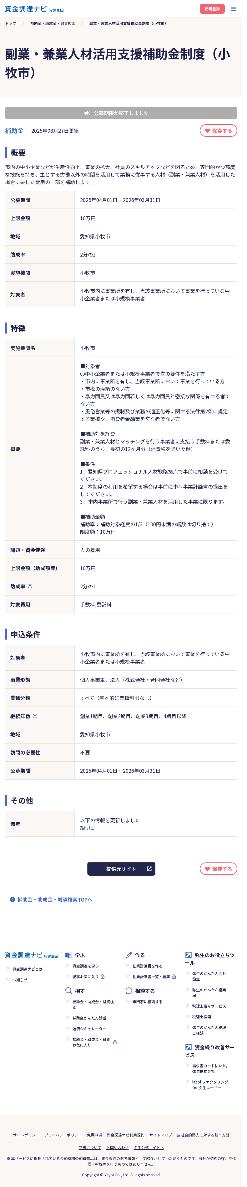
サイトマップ (160, 1134)
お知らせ (20, 979)
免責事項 (94, 1134)
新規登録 (212, 8)
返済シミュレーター (89, 1028)
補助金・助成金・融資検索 (52, 23)
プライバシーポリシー (63, 1134)
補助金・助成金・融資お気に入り (91, 1041)
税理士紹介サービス (209, 1006)
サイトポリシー (26, 1134)
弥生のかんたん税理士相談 (209, 1030)
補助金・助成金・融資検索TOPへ (55, 899)
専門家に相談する (148, 1001)
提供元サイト (121, 868)
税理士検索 (201, 1016)
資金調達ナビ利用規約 (125, 1134)
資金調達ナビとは (28, 969)
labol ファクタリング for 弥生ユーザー (210, 1084)
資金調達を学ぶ (86, 965)
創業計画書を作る (148, 965)
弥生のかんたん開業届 (209, 992)
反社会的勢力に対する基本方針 (203, 1134)
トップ (10, 23)
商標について (90, 1147)
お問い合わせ (117, 1147)
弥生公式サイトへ (149, 1147)
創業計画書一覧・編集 (151, 976)
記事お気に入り (86, 976)
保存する (222, 130)
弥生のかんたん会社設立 (209, 976)
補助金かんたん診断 (89, 1017)
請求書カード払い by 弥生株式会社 (210, 1068)
